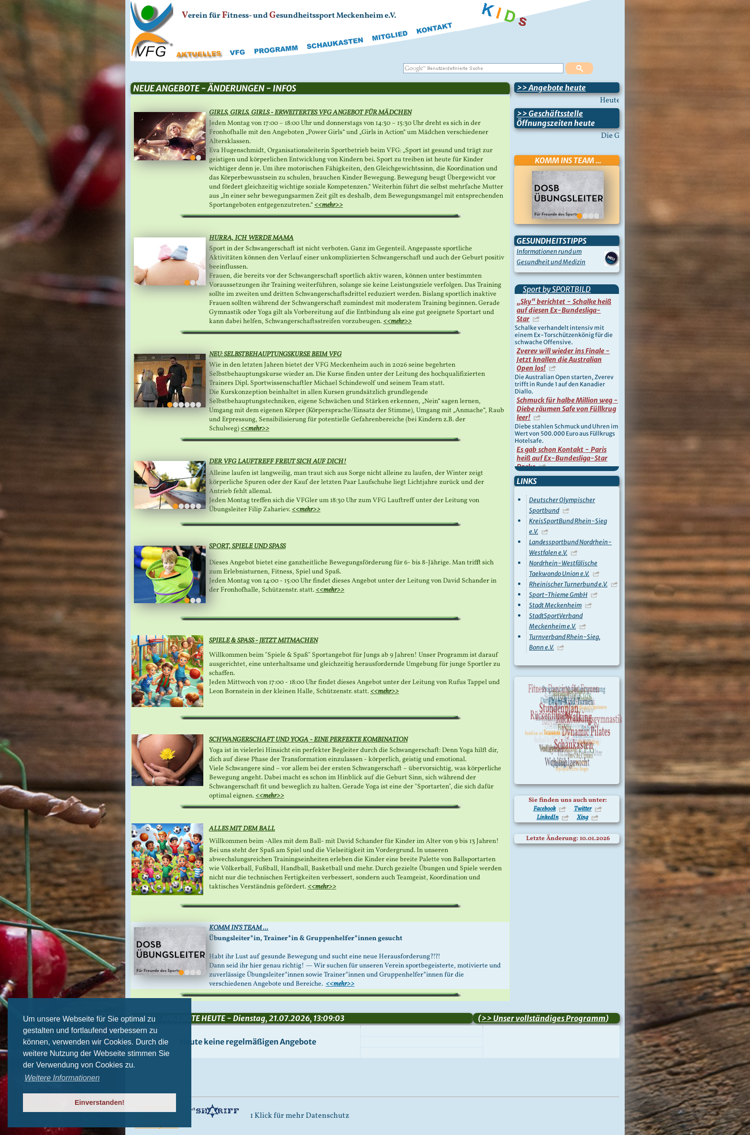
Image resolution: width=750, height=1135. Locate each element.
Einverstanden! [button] (99, 1102)
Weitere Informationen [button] (61, 1078)
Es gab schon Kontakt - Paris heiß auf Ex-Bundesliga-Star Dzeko (562, 458)
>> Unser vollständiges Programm (543, 1018)
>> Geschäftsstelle (550, 113)
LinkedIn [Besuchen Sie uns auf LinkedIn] (548, 817)
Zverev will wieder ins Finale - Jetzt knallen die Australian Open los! (563, 359)
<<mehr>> (328, 205)
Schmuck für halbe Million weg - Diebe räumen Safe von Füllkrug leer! (567, 409)
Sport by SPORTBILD (557, 289)
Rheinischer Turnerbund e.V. (568, 584)
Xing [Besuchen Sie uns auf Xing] (582, 817)
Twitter (583, 809)
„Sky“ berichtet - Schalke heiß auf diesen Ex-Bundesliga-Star (564, 310)
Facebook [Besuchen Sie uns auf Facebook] (544, 809)
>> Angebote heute (551, 87)
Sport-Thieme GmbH (558, 595)
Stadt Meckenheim (555, 605)
